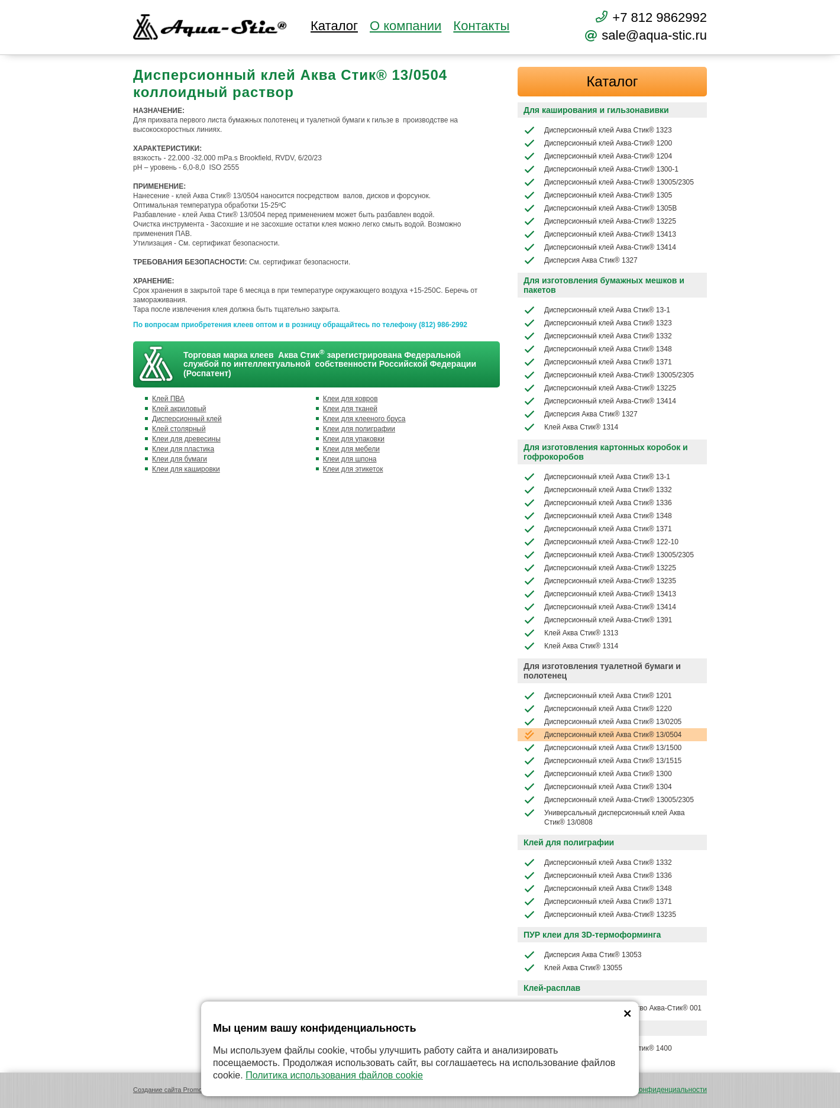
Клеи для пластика (183, 449)
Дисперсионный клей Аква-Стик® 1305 (598, 195)
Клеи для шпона (350, 459)
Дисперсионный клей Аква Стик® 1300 (598, 774)
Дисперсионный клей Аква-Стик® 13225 (600, 221)
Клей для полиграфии (569, 842)
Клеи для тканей (350, 409)
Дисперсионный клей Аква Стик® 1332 (598, 336)
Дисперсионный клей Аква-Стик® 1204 (598, 156)
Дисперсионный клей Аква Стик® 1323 (598, 130)
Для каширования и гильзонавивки (596, 110)
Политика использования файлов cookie (334, 1075)
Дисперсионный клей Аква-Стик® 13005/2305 (609, 182)
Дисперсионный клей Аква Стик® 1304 (598, 787)
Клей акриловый (179, 409)
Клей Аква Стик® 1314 (571, 427)
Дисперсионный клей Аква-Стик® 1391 (598, 620)
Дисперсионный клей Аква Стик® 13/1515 (602, 761)
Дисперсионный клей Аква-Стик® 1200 (598, 143)
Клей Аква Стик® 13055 (573, 968)
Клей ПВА (168, 399)
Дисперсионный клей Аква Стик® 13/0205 (602, 722)
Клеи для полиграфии (359, 429)
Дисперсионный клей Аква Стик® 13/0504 (602, 735)
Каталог (334, 26)
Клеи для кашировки (186, 469)
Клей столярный (179, 429)
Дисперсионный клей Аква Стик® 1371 (598, 362)
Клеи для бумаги (179, 459)
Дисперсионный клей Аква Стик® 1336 (598, 503)
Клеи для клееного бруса (364, 419)
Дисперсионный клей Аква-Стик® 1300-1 (601, 169)
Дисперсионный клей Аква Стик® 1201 (598, 696)
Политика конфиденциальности (654, 1090)
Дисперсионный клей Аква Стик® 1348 (598, 349)
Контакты (481, 26)
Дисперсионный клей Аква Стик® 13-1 (597, 310)
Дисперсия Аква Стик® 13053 (582, 955)
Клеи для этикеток (353, 469)
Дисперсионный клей (187, 419)
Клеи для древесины (186, 439)
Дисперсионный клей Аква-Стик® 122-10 (601, 542)
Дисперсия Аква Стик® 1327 (581, 260)
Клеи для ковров (350, 399)
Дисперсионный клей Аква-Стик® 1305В (600, 208)
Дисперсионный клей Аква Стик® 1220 (598, 709)
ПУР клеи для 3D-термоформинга (592, 934)
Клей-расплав (552, 988)
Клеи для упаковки (354, 439)
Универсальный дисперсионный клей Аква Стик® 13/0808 (604, 816)
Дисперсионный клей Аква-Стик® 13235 (600, 581)
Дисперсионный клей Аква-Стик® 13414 (600, 247)
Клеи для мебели (351, 449)
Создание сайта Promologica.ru (180, 1089)
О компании (405, 26)
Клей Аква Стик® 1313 (571, 633)
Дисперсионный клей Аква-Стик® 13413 (600, 234)
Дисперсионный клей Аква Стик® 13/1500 (602, 748)
